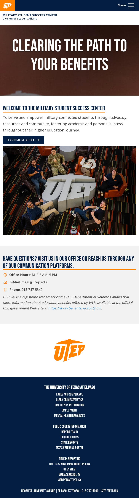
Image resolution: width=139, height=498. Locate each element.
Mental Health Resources (69, 416)
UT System (69, 469)
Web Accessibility (69, 475)
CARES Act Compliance (69, 394)
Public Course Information (69, 426)
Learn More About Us (23, 140)
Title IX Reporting (69, 459)
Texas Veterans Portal (69, 448)
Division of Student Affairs (20, 18)
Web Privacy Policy (69, 480)
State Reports (69, 442)
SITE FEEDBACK (109, 491)
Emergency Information (69, 405)
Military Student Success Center (30, 15)
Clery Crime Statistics (69, 400)
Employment (69, 410)
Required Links (70, 437)
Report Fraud (69, 432)
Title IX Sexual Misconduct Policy (69, 464)
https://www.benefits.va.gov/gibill (74, 308)
